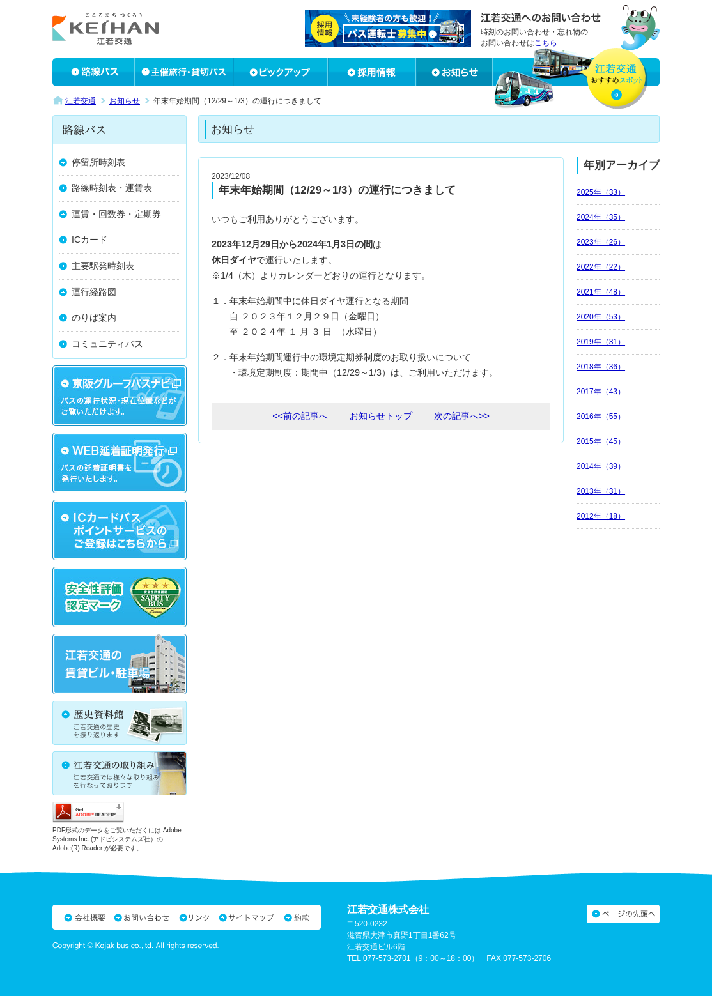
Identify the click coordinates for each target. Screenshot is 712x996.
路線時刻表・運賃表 (112, 188)
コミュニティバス (107, 344)
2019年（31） (601, 341)
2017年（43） (601, 391)
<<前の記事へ (300, 416)
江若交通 (80, 100)
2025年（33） (601, 192)
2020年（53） (601, 316)
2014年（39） (601, 466)
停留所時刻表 (98, 162)
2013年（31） (601, 491)
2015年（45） (601, 441)
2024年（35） (601, 217)
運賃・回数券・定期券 (116, 214)
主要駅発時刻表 (103, 266)
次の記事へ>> (462, 416)
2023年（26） (601, 242)
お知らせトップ (381, 416)
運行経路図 (94, 292)
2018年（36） (601, 366)
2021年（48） (601, 291)
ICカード (89, 239)
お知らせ (124, 100)
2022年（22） (601, 267)
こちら (545, 42)
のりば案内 (94, 317)
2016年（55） (601, 416)
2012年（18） (601, 516)
